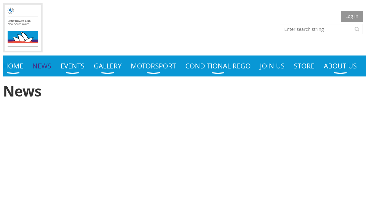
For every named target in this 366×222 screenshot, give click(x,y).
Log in (351, 16)
